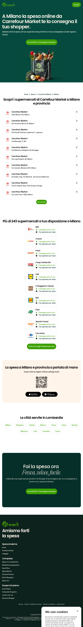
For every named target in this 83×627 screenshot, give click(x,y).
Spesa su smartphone (10, 562)
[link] (41, 42)
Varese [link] (32, 425)
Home (26, 94)
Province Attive (7, 550)
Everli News (6, 589)
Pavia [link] (64, 425)
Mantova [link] (24, 431)
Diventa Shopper (8, 598)
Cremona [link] (46, 431)
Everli (4, 547)
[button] (33, 394)
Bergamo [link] (20, 425)
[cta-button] (41, 346)
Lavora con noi (7, 595)
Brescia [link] (75, 425)
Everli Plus (6, 568)
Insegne (5, 554)
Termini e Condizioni (49, 604)
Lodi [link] (35, 431)
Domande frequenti (9, 592)
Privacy (20, 604)
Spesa (33, 94)
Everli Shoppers (8, 577)
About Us (5, 581)
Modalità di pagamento (10, 565)
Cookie (26, 604)
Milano (56, 94)
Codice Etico (61, 604)
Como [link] (53, 425)
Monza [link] (43, 425)
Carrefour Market (44, 94)
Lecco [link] (57, 431)
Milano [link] (8, 425)
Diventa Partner (8, 574)
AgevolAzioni (7, 571)
